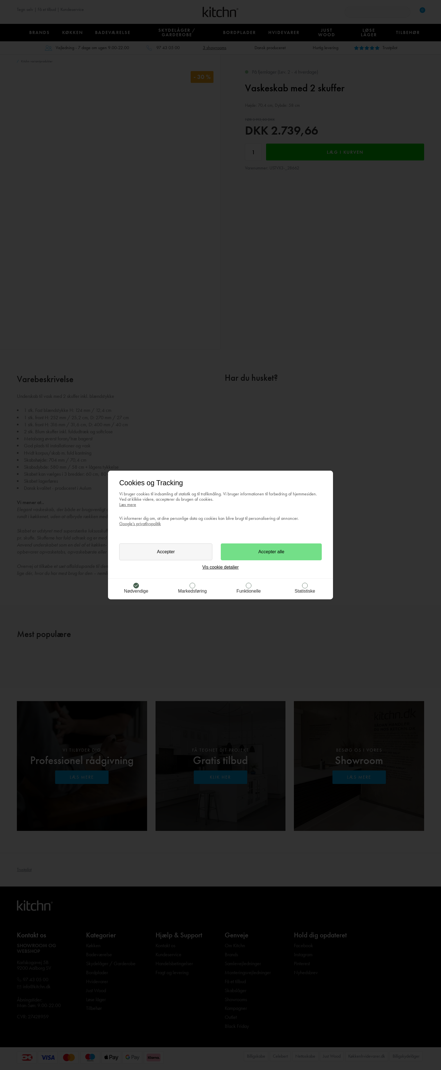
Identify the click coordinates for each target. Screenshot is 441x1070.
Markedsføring (192, 591)
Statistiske (305, 591)
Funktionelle (249, 591)
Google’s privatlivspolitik (140, 524)
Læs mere (127, 504)
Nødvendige (136, 591)
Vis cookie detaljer (220, 567)
